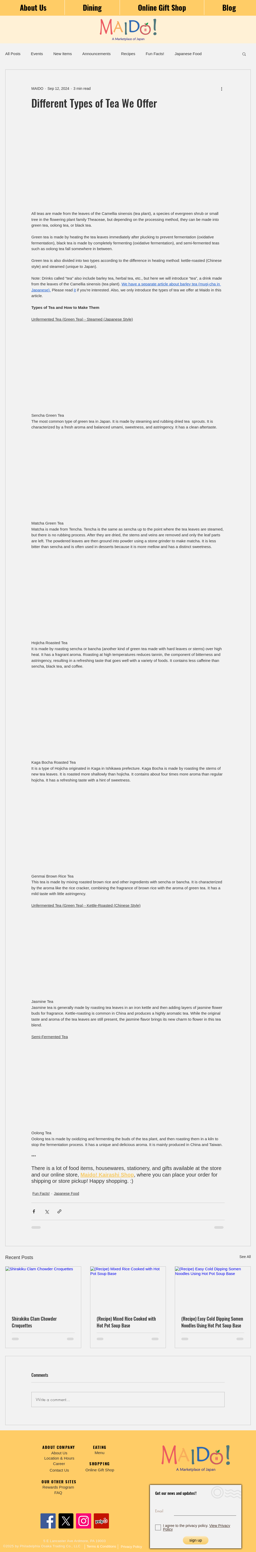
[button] (244, 54)
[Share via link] (59, 1211)
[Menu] (99, 1452)
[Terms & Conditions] (101, 1546)
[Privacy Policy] (131, 1546)
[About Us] (59, 1453)
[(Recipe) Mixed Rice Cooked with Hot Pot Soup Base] (128, 1288)
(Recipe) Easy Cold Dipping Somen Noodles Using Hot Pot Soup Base (212, 1322)
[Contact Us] (59, 1470)
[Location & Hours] (59, 1458)
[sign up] (195, 1540)
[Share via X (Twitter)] (46, 1211)
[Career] (59, 1463)
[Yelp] (101, 1521)
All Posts (12, 53)
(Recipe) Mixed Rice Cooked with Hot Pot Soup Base (126, 1322)
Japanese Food (188, 53)
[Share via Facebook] (33, 1211)
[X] (65, 1521)
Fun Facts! (155, 53)
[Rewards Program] (58, 1487)
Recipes (128, 53)
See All (245, 1257)
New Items (62, 53)
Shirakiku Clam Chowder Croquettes (34, 1322)
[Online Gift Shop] (100, 1470)
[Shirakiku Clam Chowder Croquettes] (43, 1288)
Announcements (96, 53)
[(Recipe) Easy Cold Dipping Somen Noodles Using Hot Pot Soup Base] (213, 1288)
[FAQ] (58, 1492)
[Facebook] (48, 1521)
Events (37, 53)
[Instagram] (83, 1521)
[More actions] (221, 88)
